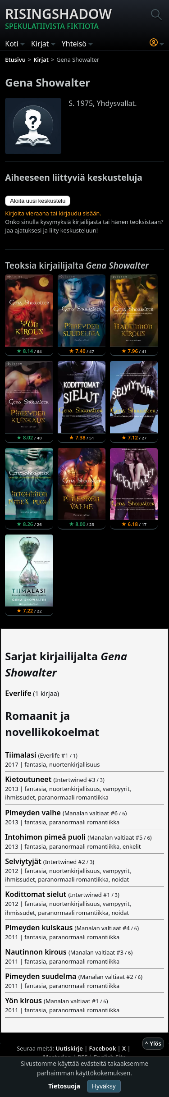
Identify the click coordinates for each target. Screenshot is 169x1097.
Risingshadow (58, 18)
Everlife (18, 693)
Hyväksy (104, 1086)
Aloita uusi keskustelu (37, 200)
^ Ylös (153, 1043)
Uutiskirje (69, 1048)
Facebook (102, 1048)
